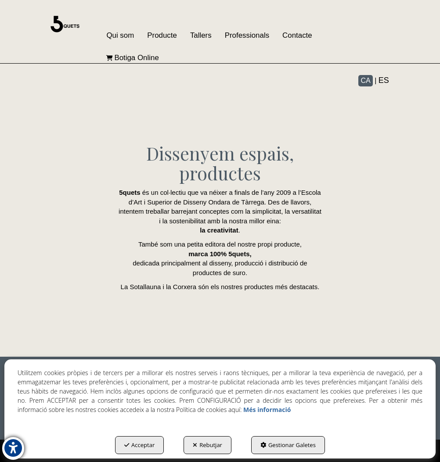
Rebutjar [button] (207, 445)
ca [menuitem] (365, 80)
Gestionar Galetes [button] (288, 445)
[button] (64, 24)
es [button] (384, 80)
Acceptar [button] (139, 445)
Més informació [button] (267, 409)
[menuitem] (120, 36)
